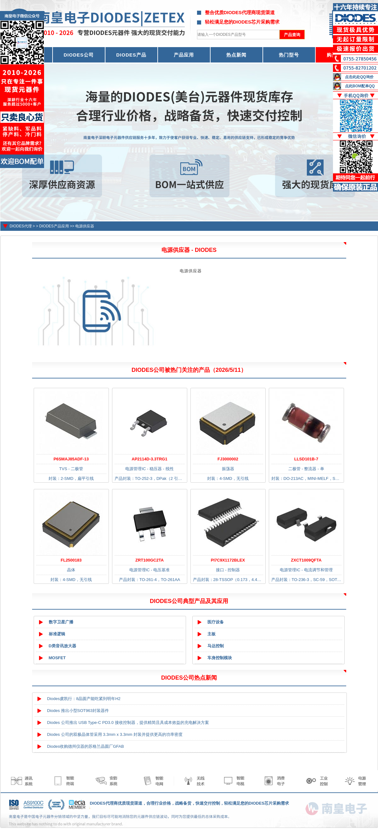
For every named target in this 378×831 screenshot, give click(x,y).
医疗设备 (215, 622)
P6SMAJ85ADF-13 (71, 459)
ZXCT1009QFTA (306, 560)
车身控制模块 (219, 657)
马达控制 (215, 646)
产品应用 (184, 54)
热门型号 (289, 54)
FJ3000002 (227, 459)
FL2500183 (71, 560)
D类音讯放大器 (62, 646)
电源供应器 (84, 226)
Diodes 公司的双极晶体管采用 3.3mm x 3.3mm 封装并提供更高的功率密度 (115, 734)
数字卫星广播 (61, 622)
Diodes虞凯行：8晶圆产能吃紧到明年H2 (84, 698)
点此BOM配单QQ (360, 86)
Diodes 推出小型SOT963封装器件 (78, 710)
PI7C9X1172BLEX (228, 560)
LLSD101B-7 (306, 459)
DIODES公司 (79, 54)
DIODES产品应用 (54, 226)
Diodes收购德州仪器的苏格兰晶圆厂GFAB (85, 746)
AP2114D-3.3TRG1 (149, 459)
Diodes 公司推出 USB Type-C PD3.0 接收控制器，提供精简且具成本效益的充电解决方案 (128, 722)
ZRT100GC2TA (149, 560)
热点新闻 (236, 54)
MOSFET (57, 657)
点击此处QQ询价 (359, 77)
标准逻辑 (57, 634)
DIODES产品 (131, 54)
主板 (211, 634)
